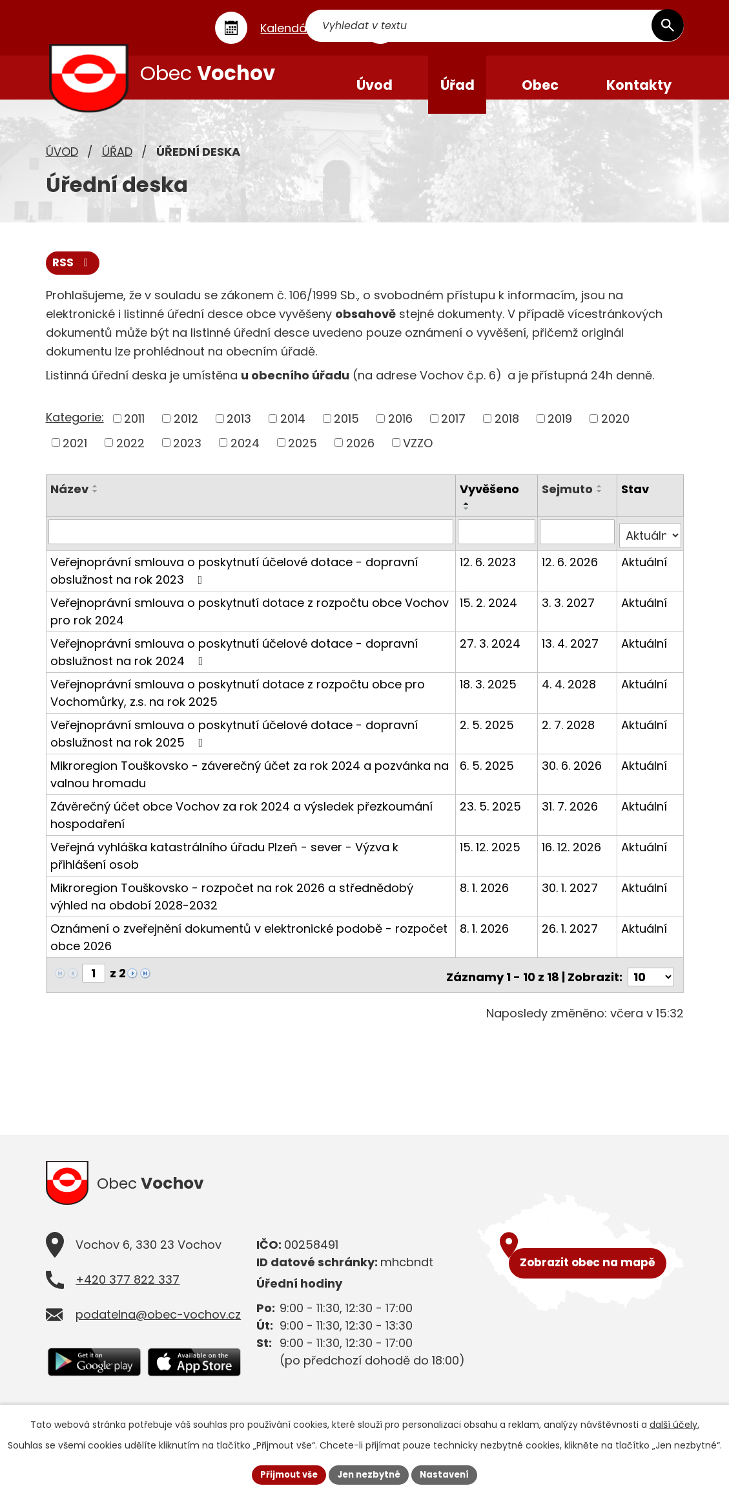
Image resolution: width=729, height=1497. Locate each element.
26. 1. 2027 (571, 939)
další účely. (674, 1423)
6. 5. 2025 (488, 776)
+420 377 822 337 (128, 1290)
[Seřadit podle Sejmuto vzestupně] (601, 501)
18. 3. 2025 (489, 694)
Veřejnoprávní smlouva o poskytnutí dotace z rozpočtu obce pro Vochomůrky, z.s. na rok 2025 (237, 703)
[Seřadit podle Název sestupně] (95, 506)
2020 (615, 433)
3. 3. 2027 (569, 613)
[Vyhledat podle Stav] (650, 546)
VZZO (418, 457)
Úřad (117, 165)
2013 (239, 433)
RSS (73, 278)
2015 (346, 433)
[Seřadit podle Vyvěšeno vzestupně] (468, 518)
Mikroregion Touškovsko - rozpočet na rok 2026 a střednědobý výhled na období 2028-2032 (231, 907)
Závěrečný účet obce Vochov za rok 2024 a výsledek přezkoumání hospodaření (241, 825)
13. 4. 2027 (571, 654)
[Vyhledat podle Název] (251, 546)
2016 (400, 433)
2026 (360, 457)
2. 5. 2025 (488, 735)
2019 (560, 433)
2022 (130, 457)
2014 (292, 433)
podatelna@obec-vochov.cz (158, 1325)
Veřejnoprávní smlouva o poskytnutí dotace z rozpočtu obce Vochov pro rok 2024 (249, 622)
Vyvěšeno (490, 504)
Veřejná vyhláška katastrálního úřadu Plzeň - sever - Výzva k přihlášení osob (224, 866)
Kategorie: (75, 432)
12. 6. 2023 (489, 572)
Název (69, 504)
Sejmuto (568, 504)
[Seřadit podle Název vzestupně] (95, 501)
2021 (75, 457)
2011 (134, 433)
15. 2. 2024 (490, 613)
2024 (245, 457)
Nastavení (450, 1473)
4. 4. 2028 (570, 694)
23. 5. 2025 (491, 817)
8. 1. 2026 (485, 898)
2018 (507, 433)
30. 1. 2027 (571, 898)
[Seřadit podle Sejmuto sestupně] (601, 506)
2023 (187, 457)
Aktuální (645, 572)
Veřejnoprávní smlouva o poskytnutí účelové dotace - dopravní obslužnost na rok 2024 (234, 662)
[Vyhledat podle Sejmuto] (578, 546)
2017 (453, 433)
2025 (302, 457)
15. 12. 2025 (491, 857)
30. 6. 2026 (573, 776)
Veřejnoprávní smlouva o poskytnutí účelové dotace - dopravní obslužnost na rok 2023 (234, 581)
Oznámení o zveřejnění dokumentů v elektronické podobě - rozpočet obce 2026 (248, 947)
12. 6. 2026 (571, 572)
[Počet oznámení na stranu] (651, 983)
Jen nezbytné (370, 1473)
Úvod (62, 165)
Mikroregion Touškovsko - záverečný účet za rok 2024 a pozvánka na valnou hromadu (249, 785)
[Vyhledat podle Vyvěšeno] (497, 546)
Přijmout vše (284, 1473)
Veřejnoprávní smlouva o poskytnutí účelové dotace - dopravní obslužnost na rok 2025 (234, 744)
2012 (186, 433)
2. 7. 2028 (569, 735)
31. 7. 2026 (571, 817)
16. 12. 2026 (572, 857)
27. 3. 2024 (491, 654)
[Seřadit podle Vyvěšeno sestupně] (468, 523)
